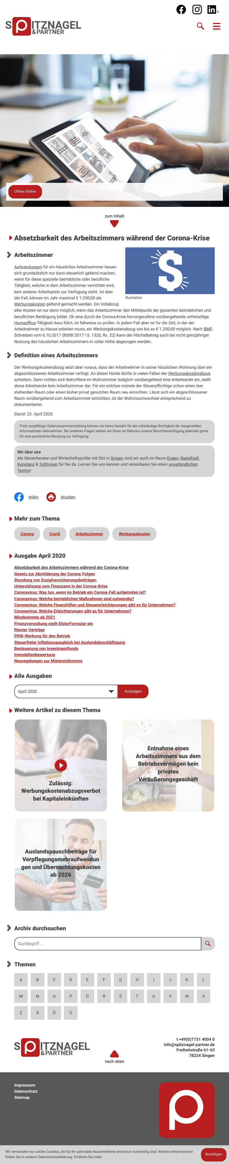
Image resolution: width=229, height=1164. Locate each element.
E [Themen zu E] (87, 979)
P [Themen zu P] (70, 996)
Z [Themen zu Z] (21, 1012)
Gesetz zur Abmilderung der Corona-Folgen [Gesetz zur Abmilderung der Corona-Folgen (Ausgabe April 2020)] (54, 573)
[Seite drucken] (64, 497)
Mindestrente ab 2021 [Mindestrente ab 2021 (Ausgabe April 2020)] (34, 617)
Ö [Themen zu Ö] (54, 1012)
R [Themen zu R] (104, 996)
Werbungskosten (29, 304)
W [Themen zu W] (187, 996)
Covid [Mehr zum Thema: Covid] (54, 533)
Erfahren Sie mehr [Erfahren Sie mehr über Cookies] (88, 1157)
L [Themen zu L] (203, 979)
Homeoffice (25, 322)
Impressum (24, 1085)
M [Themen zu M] (21, 996)
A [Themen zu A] (21, 979)
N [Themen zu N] (37, 996)
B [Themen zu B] (37, 979)
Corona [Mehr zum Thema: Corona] (27, 533)
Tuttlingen (48, 464)
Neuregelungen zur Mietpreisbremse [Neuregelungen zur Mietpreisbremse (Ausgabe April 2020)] (48, 660)
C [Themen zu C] (54, 979)
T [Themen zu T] (137, 996)
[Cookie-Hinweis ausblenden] (213, 1154)
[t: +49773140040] (197, 1039)
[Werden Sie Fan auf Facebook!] (181, 9)
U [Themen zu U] (153, 996)
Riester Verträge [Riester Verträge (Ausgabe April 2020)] (29, 629)
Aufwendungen (28, 266)
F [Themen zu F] (104, 979)
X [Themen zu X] (203, 996)
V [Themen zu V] (170, 996)
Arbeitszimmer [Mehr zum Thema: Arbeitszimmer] (89, 533)
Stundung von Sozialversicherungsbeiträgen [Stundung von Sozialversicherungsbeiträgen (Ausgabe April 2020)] (55, 580)
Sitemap (22, 1097)
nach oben (114, 1056)
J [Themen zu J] (170, 979)
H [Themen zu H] (137, 979)
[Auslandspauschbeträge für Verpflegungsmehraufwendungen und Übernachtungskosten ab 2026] (60, 864)
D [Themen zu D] (70, 979)
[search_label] (107, 943)
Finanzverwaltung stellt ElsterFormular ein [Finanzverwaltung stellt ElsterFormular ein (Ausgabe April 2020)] (53, 623)
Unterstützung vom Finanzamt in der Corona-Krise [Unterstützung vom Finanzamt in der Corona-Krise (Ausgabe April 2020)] (61, 586)
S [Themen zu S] (120, 996)
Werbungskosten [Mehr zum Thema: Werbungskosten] (134, 533)
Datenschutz (25, 1091)
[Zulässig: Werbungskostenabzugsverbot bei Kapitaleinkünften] (60, 765)
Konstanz (26, 464)
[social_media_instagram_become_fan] (197, 9)
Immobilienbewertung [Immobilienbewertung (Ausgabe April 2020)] (34, 654)
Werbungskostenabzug (189, 373)
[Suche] (201, 26)
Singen (117, 458)
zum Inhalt (114, 221)
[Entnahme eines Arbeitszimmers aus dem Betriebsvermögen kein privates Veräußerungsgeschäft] (168, 765)
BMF (208, 329)
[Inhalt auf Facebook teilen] (30, 497)
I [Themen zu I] (153, 979)
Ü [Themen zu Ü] (70, 1012)
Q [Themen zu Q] (87, 996)
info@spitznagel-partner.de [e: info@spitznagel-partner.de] (189, 1044)
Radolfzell (189, 458)
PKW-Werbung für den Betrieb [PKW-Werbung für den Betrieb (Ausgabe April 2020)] (42, 635)
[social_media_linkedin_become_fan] (213, 9)
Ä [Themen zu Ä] (37, 1012)
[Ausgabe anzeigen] (133, 691)
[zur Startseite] (43, 26)
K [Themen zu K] (187, 979)
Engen (173, 458)
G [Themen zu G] (120, 979)
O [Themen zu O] (54, 996)
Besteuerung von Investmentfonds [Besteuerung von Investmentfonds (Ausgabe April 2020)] (46, 648)
